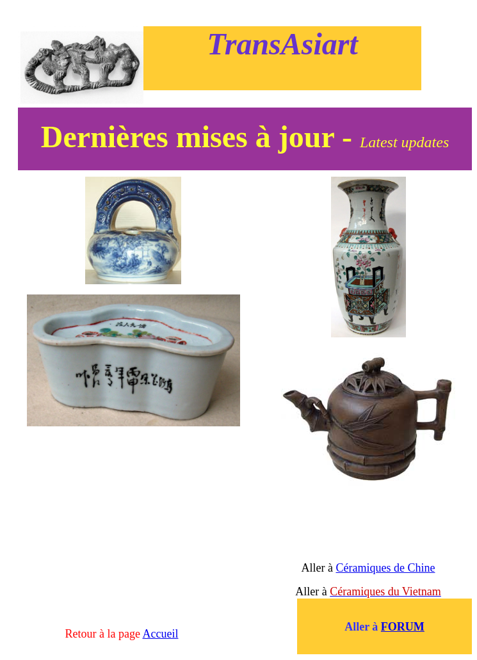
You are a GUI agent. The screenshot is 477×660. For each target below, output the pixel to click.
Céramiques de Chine (385, 567)
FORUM (402, 626)
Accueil (161, 633)
